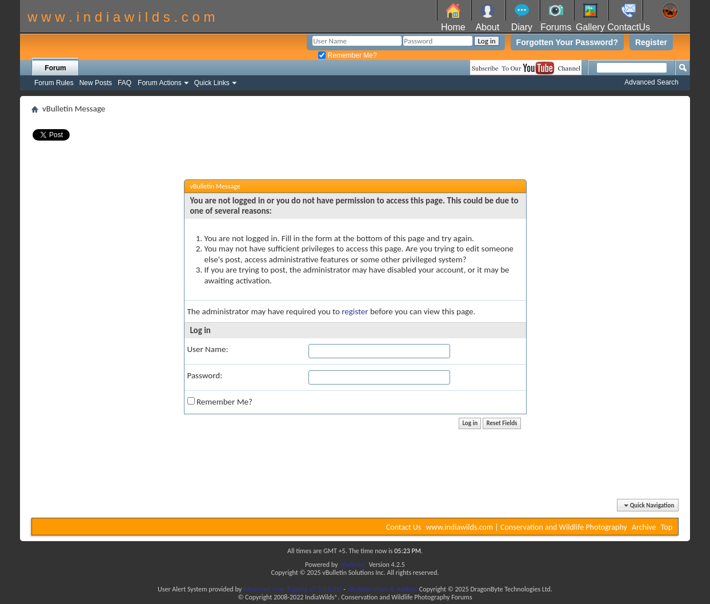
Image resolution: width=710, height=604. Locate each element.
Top (666, 527)
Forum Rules (54, 83)
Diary (521, 27)
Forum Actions (160, 83)
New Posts (95, 83)
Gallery (590, 27)
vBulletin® (353, 565)
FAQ (124, 83)
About (487, 27)
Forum (55, 68)
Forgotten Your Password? (567, 42)
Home (453, 27)
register (355, 311)
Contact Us (404, 527)
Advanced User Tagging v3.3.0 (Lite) (292, 589)
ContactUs (628, 27)
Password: (205, 375)
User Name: (207, 349)
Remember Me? (347, 55)
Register (651, 42)
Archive (644, 527)
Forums (555, 27)
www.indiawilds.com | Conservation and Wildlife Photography (526, 527)
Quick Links (212, 83)
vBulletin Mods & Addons (382, 589)
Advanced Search (651, 82)
